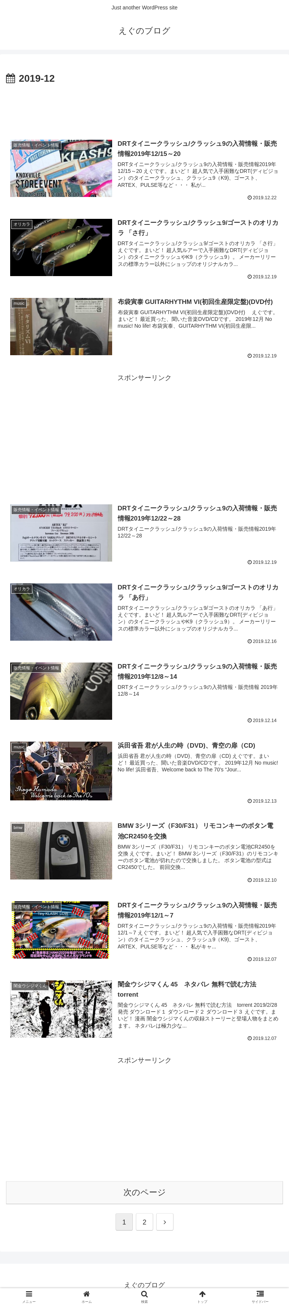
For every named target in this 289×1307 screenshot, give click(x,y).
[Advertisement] (144, 108)
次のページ (144, 1192)
